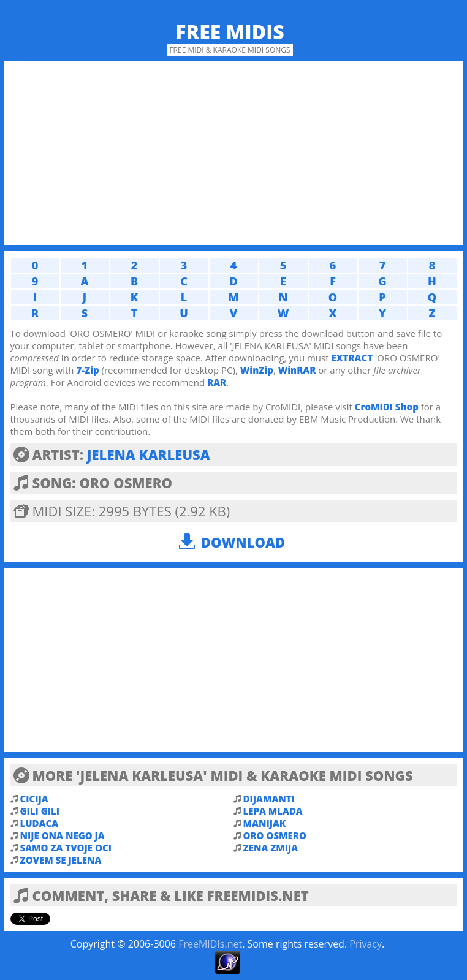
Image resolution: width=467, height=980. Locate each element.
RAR (216, 382)
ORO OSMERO (274, 835)
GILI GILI (39, 811)
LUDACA (39, 823)
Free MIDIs (229, 31)
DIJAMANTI (269, 799)
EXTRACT (352, 358)
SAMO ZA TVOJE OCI (66, 848)
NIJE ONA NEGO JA (62, 835)
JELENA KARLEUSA (148, 454)
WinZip (256, 370)
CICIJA (34, 799)
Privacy (365, 944)
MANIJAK (264, 823)
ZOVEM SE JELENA (61, 860)
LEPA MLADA (273, 811)
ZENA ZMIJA (270, 848)
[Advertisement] (233, 153)
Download (243, 542)
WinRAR (297, 370)
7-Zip (87, 370)
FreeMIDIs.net (210, 944)
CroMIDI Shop (387, 407)
